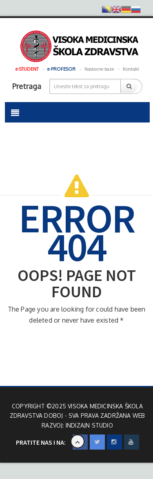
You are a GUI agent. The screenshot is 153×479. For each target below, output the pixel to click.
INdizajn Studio (89, 425)
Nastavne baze (99, 69)
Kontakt (131, 69)
